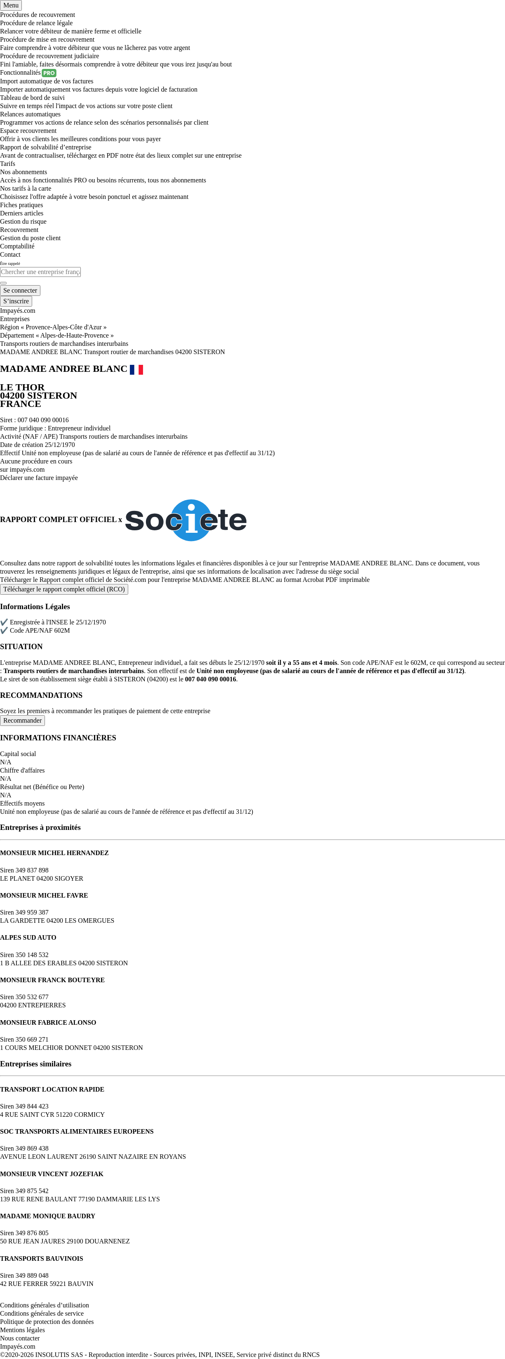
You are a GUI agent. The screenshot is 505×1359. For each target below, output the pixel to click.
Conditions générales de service (42, 1313)
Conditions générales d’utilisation (44, 1305)
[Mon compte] (20, 290)
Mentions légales (22, 1329)
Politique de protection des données (47, 1321)
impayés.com (27, 469)
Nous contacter (20, 1338)
